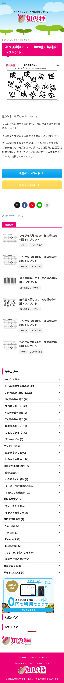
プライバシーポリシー (38, 657)
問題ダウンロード (31, 173)
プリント (21, 216)
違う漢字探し (11, 216)
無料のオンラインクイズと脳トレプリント (32, 663)
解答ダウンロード (31, 185)
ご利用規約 (21, 657)
